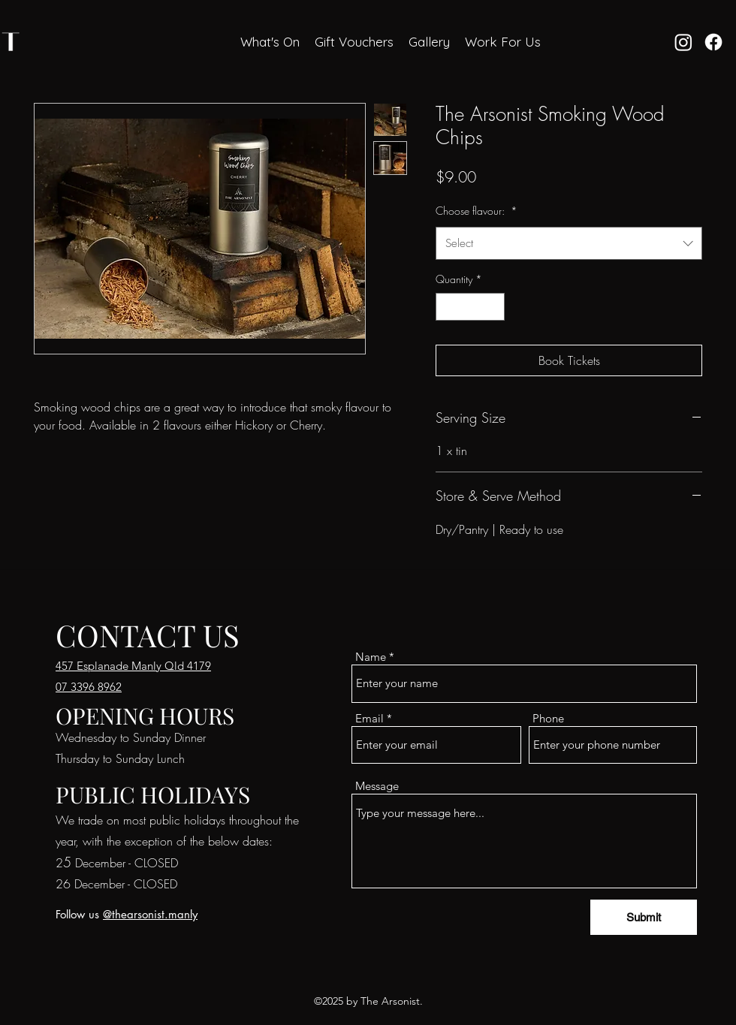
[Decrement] (447, 307)
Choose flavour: (476, 210)
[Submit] (643, 917)
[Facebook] (713, 42)
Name (370, 656)
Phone (548, 718)
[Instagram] (683, 42)
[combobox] (569, 243)
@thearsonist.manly (150, 914)
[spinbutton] (470, 307)
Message (377, 785)
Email (369, 718)
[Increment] (493, 307)
